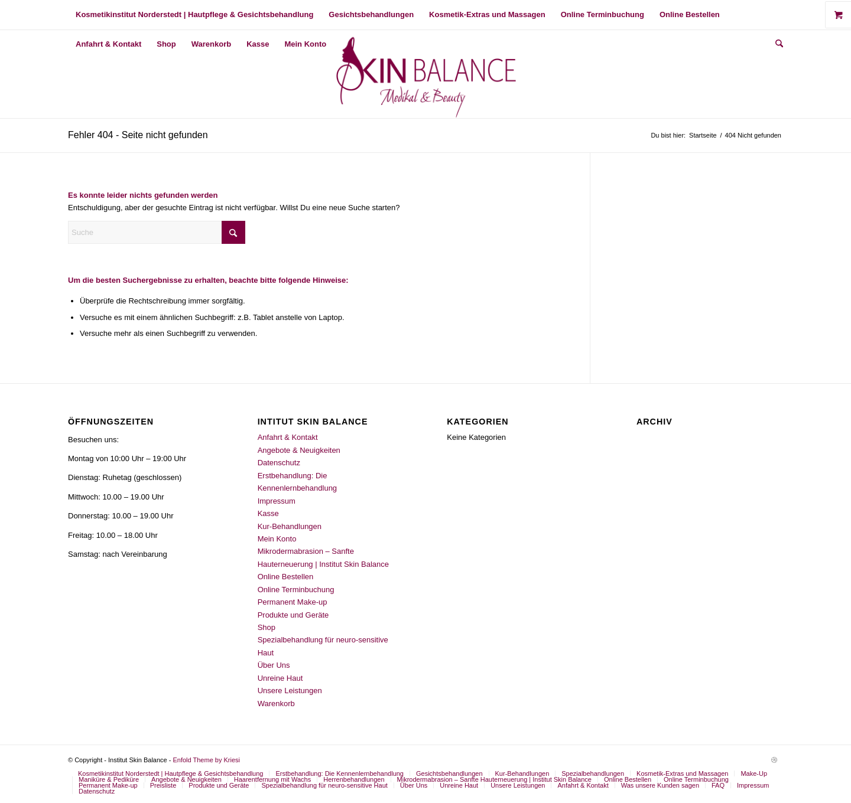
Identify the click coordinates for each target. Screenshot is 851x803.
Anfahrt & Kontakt (288, 437)
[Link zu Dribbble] (774, 760)
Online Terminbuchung (296, 589)
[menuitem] (194, 15)
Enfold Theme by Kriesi (206, 759)
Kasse (268, 513)
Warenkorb (276, 703)
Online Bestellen (286, 576)
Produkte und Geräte (293, 615)
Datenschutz (279, 462)
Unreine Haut (280, 678)
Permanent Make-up (292, 602)
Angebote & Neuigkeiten (299, 450)
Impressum (276, 501)
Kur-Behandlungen (289, 526)
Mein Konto (277, 538)
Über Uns (274, 665)
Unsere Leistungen (290, 690)
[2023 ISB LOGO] (425, 74)
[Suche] (775, 44)
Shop (266, 627)
